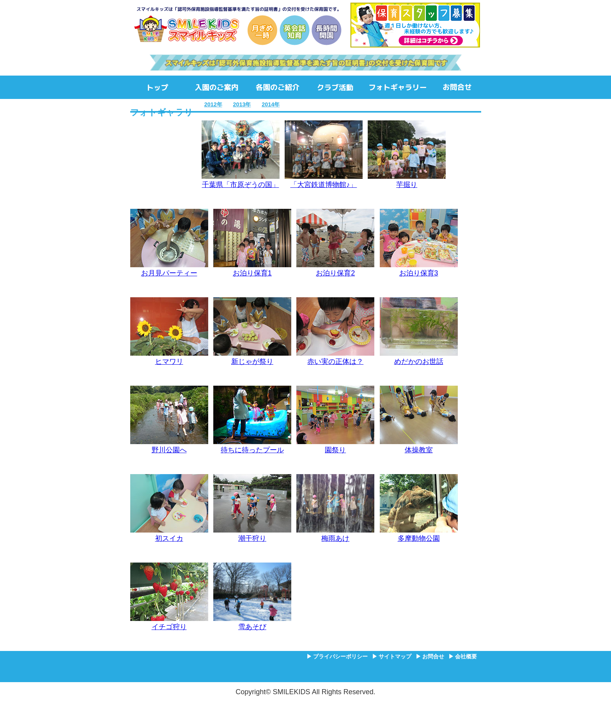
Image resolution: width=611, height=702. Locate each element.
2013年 (242, 104)
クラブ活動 (335, 87)
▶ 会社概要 (462, 656)
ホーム (158, 87)
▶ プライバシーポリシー (337, 656)
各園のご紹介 (277, 87)
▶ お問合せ (430, 656)
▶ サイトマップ (392, 656)
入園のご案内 (216, 87)
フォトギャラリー (397, 87)
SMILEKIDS (237, 25)
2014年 (271, 104)
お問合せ (457, 87)
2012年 (213, 104)
